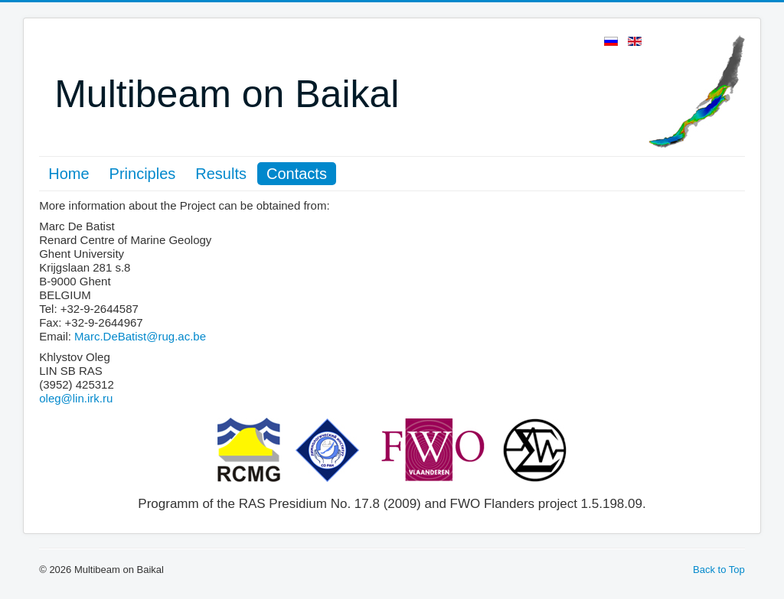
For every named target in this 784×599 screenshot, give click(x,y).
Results (221, 173)
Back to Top (719, 569)
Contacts (296, 173)
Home (68, 173)
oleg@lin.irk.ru (76, 398)
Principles (142, 173)
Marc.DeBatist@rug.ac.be (140, 336)
